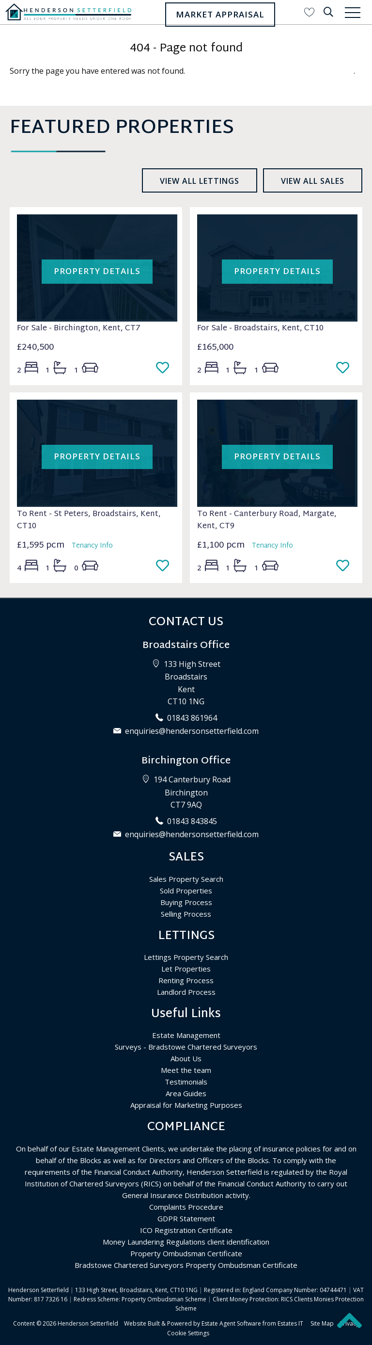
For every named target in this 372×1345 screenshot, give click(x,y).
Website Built (142, 1323)
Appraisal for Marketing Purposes (186, 1105)
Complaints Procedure (186, 1207)
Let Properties (186, 968)
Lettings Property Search (186, 957)
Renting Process (186, 980)
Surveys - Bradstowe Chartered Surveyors (186, 1047)
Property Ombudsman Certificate (186, 1253)
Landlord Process (186, 992)
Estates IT (290, 1323)
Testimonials (186, 1081)
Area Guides (186, 1093)
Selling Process (186, 914)
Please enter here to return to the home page (270, 70)
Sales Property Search (186, 879)
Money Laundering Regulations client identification (186, 1242)
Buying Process (186, 902)
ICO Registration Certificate (186, 1230)
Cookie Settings (188, 1333)
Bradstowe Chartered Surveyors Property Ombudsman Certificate (186, 1265)
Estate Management (186, 1035)
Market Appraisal (220, 14)
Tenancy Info (92, 546)
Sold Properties (186, 890)
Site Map (322, 1323)
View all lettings (199, 181)
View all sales (312, 181)
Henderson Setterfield (88, 1323)
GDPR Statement (186, 1218)
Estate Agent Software (231, 1323)
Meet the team (186, 1070)
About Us (186, 1058)
